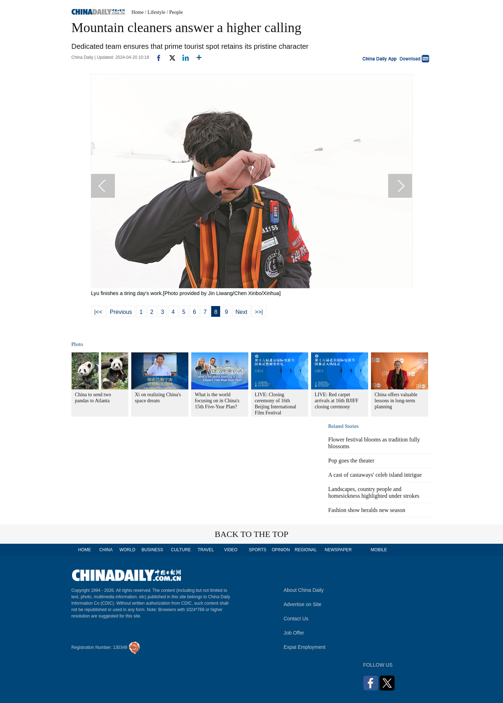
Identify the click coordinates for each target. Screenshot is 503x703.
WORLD (128, 549)
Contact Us (296, 618)
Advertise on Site (302, 604)
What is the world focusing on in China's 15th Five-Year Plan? (217, 400)
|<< (98, 312)
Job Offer (294, 633)
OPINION (281, 549)
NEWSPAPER (338, 549)
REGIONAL (306, 549)
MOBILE (379, 549)
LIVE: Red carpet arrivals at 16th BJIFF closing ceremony (337, 400)
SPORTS (257, 549)
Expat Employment (305, 647)
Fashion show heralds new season (366, 510)
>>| (259, 312)
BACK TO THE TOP (252, 534)
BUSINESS (152, 549)
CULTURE (181, 549)
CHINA (105, 549)
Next (241, 312)
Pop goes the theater (351, 461)
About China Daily (304, 590)
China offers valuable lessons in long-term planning (396, 400)
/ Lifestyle (155, 12)
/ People (175, 12)
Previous (121, 312)
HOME (84, 549)
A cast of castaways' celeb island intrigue (375, 475)
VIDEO (230, 549)
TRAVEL (206, 549)
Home (138, 12)
